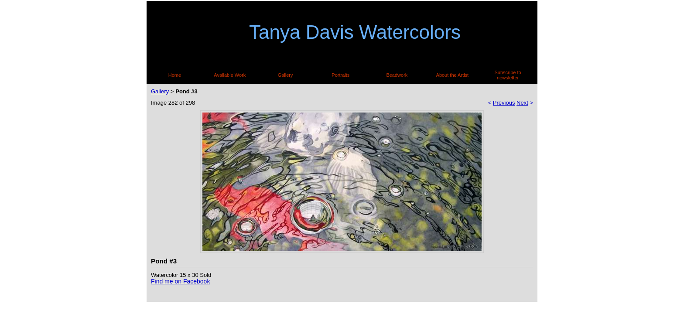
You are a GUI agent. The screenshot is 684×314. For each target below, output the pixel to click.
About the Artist (452, 75)
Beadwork (396, 75)
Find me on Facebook (180, 281)
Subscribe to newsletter (508, 75)
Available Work (230, 75)
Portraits (340, 75)
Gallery (285, 75)
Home (174, 75)
